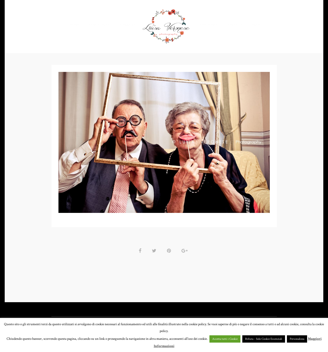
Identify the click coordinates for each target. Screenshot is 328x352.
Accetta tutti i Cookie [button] (225, 339)
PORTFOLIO (99, 24)
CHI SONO (208, 24)
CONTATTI (234, 24)
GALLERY (128, 24)
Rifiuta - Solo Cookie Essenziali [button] (263, 339)
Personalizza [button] (297, 339)
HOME (75, 24)
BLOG (257, 24)
